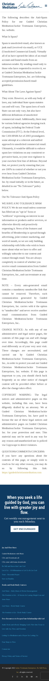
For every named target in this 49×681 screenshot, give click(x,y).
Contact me (6, 649)
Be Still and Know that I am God (13, 566)
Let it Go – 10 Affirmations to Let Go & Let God (19, 570)
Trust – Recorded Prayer (10, 575)
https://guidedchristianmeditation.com (21, 472)
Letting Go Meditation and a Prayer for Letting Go (20, 635)
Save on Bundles (8, 579)
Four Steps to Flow (9, 642)
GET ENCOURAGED (24, 529)
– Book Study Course (13, 606)
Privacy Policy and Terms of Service (15, 656)
